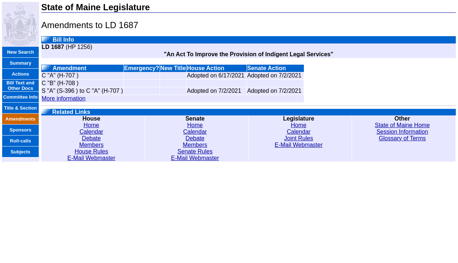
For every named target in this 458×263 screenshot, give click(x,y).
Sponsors (20, 130)
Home (91, 125)
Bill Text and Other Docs (20, 85)
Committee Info (20, 97)
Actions (20, 74)
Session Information (402, 132)
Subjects (20, 152)
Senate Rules (195, 151)
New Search (20, 52)
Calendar (91, 132)
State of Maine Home (402, 125)
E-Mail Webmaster (91, 158)
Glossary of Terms (402, 138)
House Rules (91, 151)
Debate (91, 138)
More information (63, 98)
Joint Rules (298, 138)
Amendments (20, 119)
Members (91, 145)
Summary (20, 63)
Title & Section (20, 108)
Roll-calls (20, 141)
